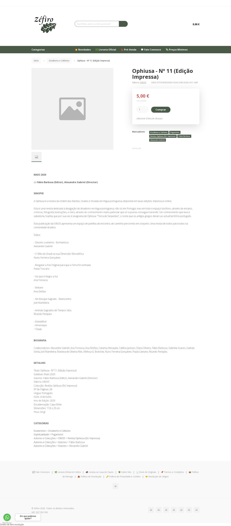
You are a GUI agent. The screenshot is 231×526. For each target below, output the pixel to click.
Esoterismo (40, 430)
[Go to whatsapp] (7, 517)
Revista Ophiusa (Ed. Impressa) (163, 136)
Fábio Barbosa (184, 136)
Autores (62, 442)
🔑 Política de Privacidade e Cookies (123, 476)
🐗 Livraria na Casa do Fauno (99, 472)
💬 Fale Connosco (151, 49)
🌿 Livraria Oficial (105, 49)
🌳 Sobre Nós (124, 472)
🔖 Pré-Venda (128, 49)
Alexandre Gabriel (157, 140)
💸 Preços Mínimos (176, 49)
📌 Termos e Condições (172, 472)
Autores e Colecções (45, 438)
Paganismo (174, 132)
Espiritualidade (41, 434)
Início (36, 60)
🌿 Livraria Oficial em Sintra (68, 472)
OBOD (143, 82)
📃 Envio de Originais (146, 472)
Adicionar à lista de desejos (150, 118)
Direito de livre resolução (12, 524)
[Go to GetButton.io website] (7, 523)
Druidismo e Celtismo (59, 60)
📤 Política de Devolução (89, 476)
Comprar (161, 109)
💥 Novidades (83, 49)
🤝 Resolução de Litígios (157, 476)
